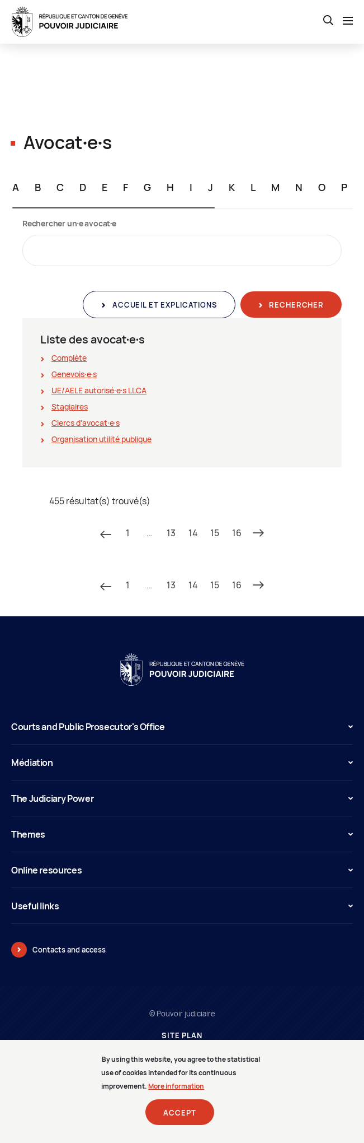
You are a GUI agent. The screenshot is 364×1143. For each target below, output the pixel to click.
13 (171, 533)
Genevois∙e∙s (74, 374)
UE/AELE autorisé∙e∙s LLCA (98, 390)
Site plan (182, 1035)
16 (237, 533)
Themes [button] (182, 834)
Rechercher (295, 305)
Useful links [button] (182, 906)
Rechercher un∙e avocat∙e (69, 223)
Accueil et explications (163, 305)
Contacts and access (69, 950)
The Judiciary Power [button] (182, 798)
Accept (179, 1118)
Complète (69, 357)
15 (214, 533)
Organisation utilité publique (101, 439)
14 (193, 533)
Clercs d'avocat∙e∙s (85, 422)
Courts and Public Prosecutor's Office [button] (182, 727)
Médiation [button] (182, 762)
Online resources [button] (182, 870)
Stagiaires (69, 406)
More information (176, 1091)
